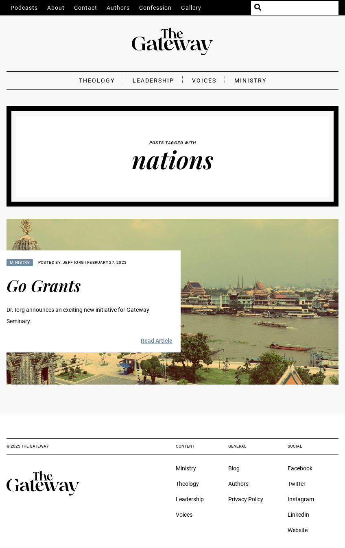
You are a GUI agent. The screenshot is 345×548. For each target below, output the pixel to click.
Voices (204, 80)
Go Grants (44, 285)
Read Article (156, 340)
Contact (85, 7)
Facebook (300, 468)
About (56, 7)
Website (298, 530)
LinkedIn (298, 514)
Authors (118, 7)
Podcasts (24, 7)
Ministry (250, 80)
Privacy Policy (245, 499)
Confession (155, 7)
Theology (97, 80)
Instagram (301, 499)
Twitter (297, 484)
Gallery (191, 7)
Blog (234, 468)
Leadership (153, 80)
